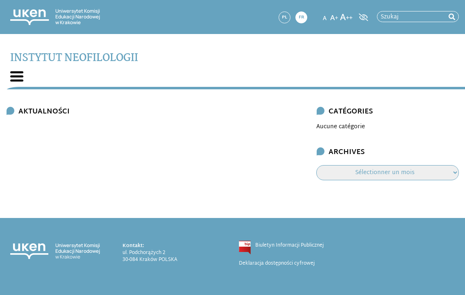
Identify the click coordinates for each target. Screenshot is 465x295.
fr (301, 17)
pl (284, 17)
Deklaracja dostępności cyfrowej (277, 263)
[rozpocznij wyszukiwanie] (451, 17)
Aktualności (44, 111)
